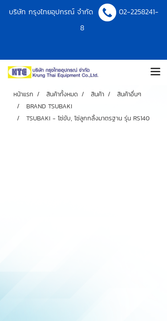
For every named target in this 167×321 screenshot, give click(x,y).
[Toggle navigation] (155, 72)
